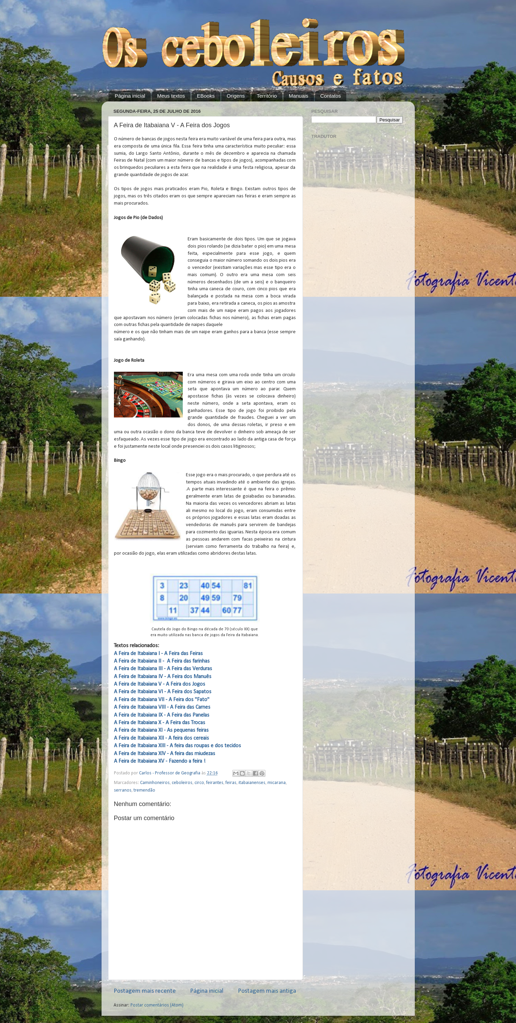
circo (199, 783)
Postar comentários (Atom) (156, 1005)
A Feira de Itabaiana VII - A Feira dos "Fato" (161, 700)
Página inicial (130, 96)
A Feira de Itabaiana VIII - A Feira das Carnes (162, 707)
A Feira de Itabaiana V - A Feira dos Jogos (159, 684)
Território (267, 96)
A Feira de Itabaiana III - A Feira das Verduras (163, 669)
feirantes (214, 783)
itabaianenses (252, 783)
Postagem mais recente (145, 991)
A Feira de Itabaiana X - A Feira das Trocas (159, 723)
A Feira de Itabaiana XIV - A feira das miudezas (164, 754)
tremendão (144, 790)
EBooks (206, 96)
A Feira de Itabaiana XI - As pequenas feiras (161, 730)
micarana (276, 783)
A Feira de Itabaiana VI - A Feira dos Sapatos (162, 692)
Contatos (330, 96)
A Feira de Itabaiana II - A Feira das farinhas (162, 661)
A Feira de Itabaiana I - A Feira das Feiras (158, 653)
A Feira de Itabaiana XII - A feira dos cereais (161, 738)
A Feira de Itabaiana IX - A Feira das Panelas (161, 715)
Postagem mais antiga (267, 991)
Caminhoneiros (155, 783)
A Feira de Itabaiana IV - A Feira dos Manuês (162, 676)
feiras (230, 783)
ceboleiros (182, 783)
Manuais (298, 96)
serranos (122, 790)
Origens (236, 96)
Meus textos (171, 96)
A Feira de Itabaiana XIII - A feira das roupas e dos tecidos (177, 746)
